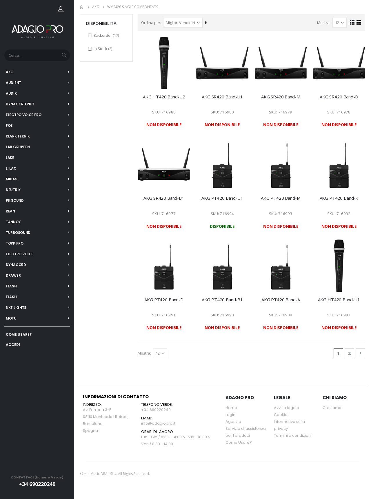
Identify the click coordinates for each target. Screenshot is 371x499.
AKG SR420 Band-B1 (164, 198)
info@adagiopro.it (158, 423)
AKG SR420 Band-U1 (222, 96)
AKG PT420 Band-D (164, 299)
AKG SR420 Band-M (281, 96)
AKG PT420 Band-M (281, 198)
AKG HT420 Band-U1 (339, 299)
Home (82, 6)
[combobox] (37, 55)
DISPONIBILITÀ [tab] (101, 23)
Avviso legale (286, 408)
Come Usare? (238, 442)
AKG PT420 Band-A (281, 299)
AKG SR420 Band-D (339, 96)
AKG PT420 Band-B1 (222, 299)
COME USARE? (19, 334)
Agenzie (233, 422)
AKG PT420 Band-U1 (222, 198)
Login (230, 415)
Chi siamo (332, 408)
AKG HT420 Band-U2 (164, 96)
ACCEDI (13, 344)
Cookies (282, 415)
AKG (95, 7)
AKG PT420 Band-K (339, 198)
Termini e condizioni (293, 436)
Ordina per (151, 22)
